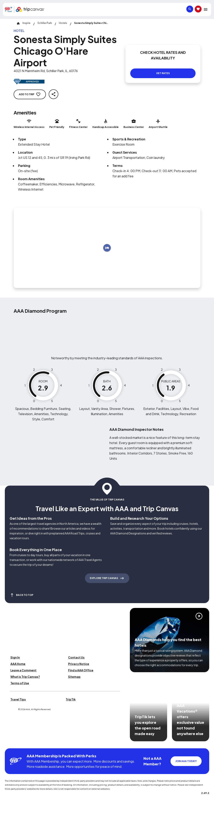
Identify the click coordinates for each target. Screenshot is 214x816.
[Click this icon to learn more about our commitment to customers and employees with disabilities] (11, 743)
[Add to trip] (107, 248)
